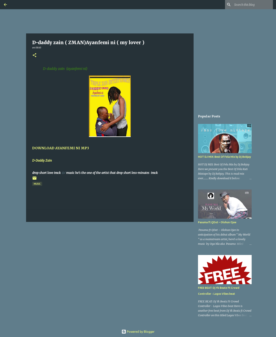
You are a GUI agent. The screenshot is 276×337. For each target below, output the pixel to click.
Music (37, 184)
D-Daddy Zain (42, 160)
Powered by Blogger (138, 331)
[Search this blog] (253, 4)
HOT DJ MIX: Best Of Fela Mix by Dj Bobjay (224, 156)
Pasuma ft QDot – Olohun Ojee (217, 222)
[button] (34, 55)
